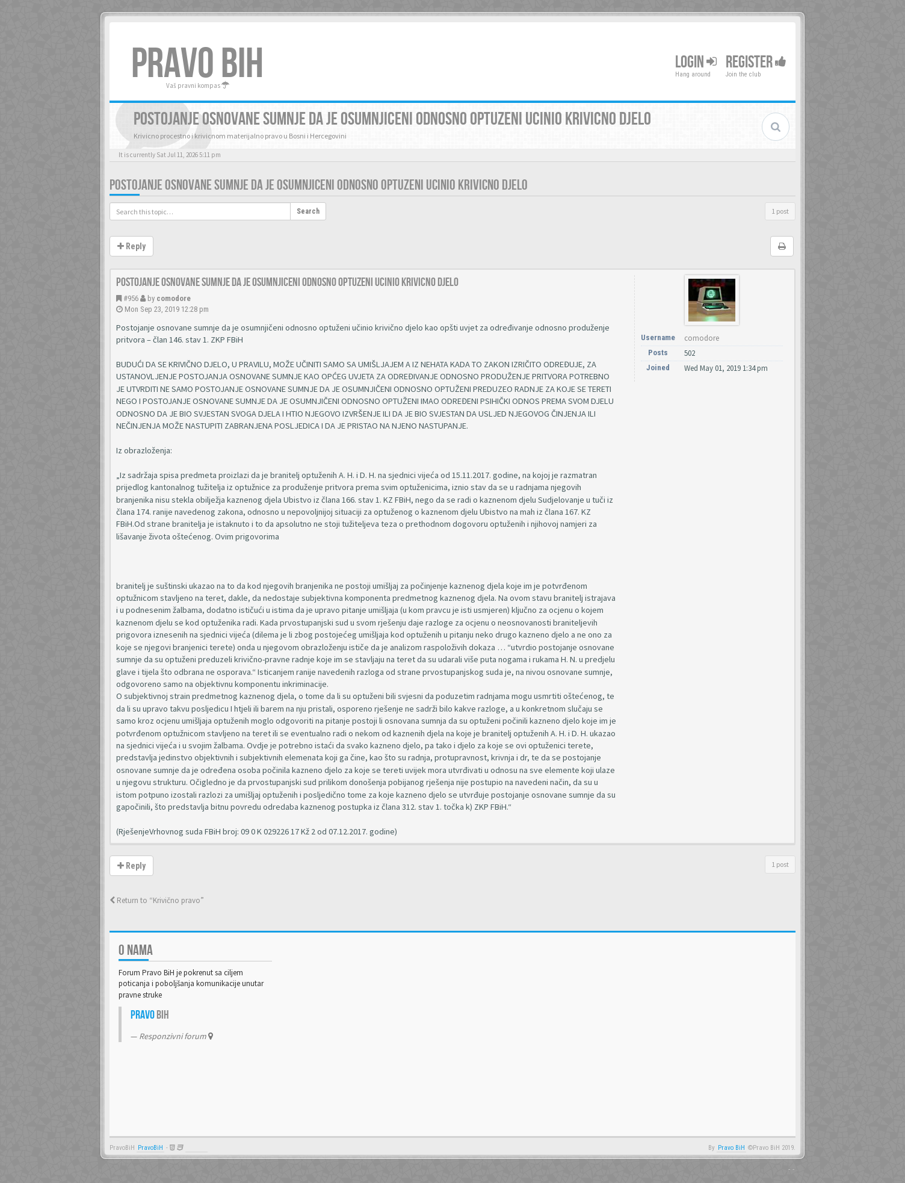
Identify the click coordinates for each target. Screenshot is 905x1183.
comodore (173, 298)
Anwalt (196, 1148)
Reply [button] (131, 246)
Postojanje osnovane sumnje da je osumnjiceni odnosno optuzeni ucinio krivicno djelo (319, 185)
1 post (780, 211)
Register (756, 62)
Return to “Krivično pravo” (157, 900)
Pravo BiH (731, 1148)
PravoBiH (150, 1148)
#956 (130, 298)
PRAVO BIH (197, 64)
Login (696, 62)
